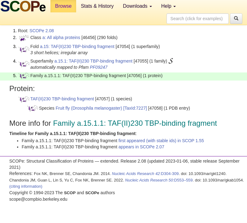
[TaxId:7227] (135, 108)
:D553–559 (159, 180)
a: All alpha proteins (61, 37)
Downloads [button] (137, 6)
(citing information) (25, 186)
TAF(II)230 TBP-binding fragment (62, 98)
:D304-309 (145, 173)
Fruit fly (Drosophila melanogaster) (89, 108)
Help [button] (168, 6)
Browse (63, 6)
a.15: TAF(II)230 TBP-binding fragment (77, 46)
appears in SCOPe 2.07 (141, 146)
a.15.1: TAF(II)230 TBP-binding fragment (93, 61)
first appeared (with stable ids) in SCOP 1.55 (161, 140)
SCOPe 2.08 (41, 30)
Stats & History (97, 6)
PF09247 (98, 67)
